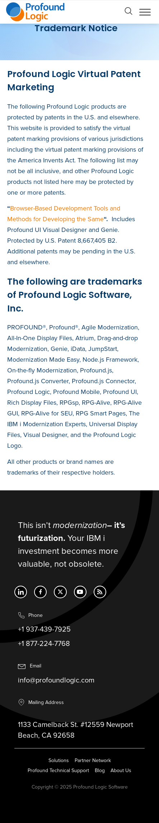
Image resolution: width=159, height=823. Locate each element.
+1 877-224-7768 (44, 645)
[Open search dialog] (128, 13)
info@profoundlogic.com (56, 682)
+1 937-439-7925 (44, 631)
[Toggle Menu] (145, 12)
